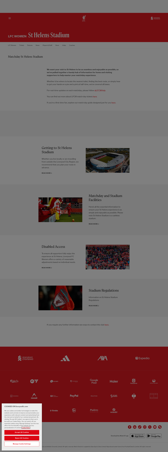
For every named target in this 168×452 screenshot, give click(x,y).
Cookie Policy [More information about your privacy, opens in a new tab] (26, 430)
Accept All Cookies (22, 434)
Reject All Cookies (22, 440)
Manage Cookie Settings (22, 446)
